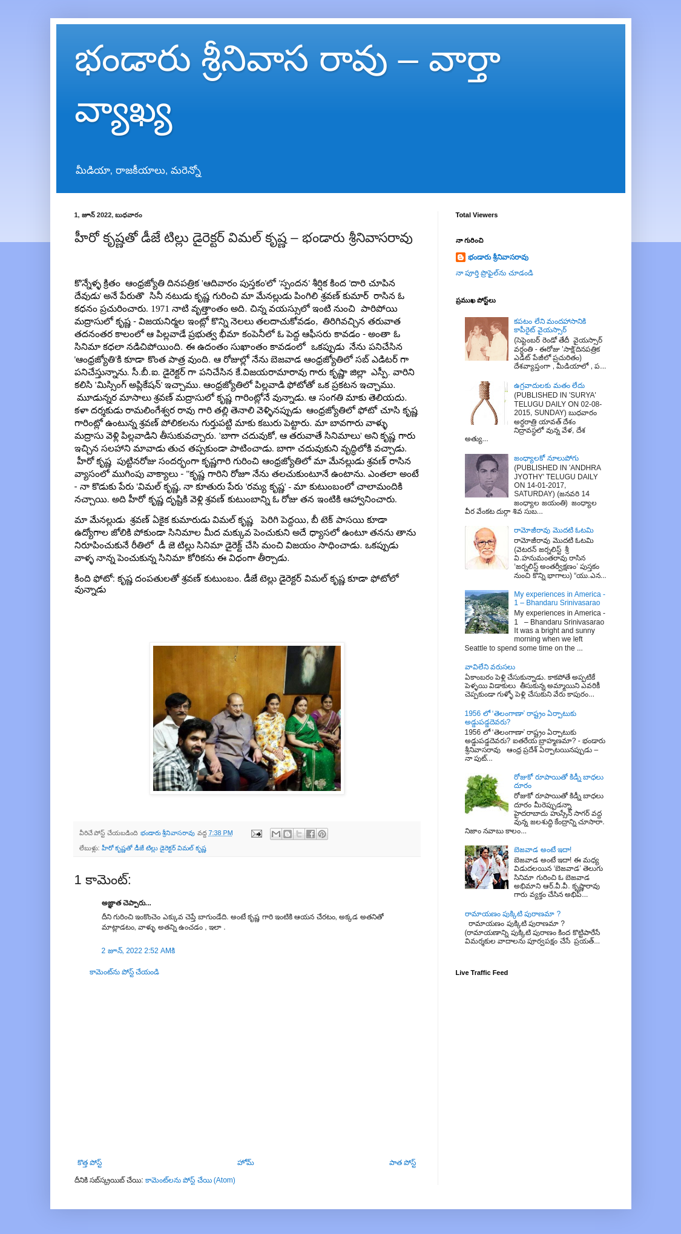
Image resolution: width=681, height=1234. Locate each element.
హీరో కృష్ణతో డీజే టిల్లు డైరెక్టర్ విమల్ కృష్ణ (154, 848)
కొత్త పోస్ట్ (89, 1162)
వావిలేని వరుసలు (490, 667)
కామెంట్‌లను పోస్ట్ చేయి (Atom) (190, 1180)
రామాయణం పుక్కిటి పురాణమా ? (513, 914)
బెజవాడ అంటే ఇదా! (542, 849)
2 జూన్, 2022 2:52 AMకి (138, 951)
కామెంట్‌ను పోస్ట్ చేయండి (125, 972)
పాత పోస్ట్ (402, 1162)
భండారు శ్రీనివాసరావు (498, 257)
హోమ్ (245, 1162)
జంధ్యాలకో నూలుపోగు (546, 458)
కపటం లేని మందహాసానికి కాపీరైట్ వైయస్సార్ (550, 325)
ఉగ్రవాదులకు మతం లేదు (549, 385)
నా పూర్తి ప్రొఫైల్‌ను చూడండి (494, 273)
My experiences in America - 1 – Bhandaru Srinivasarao (559, 598)
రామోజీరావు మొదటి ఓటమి (554, 530)
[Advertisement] (247, 1067)
